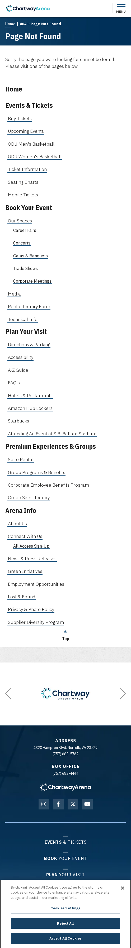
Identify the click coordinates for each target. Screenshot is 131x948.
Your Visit (65, 874)
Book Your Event (28, 207)
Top (65, 634)
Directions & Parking (29, 345)
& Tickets (66, 841)
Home (10, 24)
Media (14, 294)
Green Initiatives (25, 571)
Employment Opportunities (36, 584)
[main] (65, 331)
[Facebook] (58, 804)
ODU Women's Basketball (35, 157)
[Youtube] (87, 804)
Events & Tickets (29, 105)
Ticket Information (27, 169)
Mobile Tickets (23, 195)
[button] (8, 694)
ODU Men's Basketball (31, 144)
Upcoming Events (26, 131)
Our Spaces (20, 221)
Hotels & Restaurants (30, 396)
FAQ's (14, 383)
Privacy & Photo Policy (31, 609)
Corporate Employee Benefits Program (48, 485)
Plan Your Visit (26, 331)
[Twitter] (73, 804)
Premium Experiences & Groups (50, 446)
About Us (17, 524)
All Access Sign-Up (31, 546)
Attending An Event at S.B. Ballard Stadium (52, 434)
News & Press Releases (32, 558)
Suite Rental (21, 459)
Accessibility (20, 357)
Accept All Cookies (65, 941)
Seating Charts (23, 182)
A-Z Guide (18, 370)
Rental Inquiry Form (29, 306)
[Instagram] (44, 804)
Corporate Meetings (32, 281)
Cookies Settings (65, 911)
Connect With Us (25, 536)
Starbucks (18, 421)
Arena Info (20, 510)
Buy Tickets (20, 118)
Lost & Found (21, 597)
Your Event (65, 858)
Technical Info (23, 319)
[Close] (122, 891)
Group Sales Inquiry (29, 498)
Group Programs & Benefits (36, 472)
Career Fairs (24, 230)
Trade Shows (25, 268)
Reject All (65, 926)
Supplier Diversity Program (36, 622)
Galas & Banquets (30, 255)
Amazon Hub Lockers (30, 408)
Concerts (21, 243)
